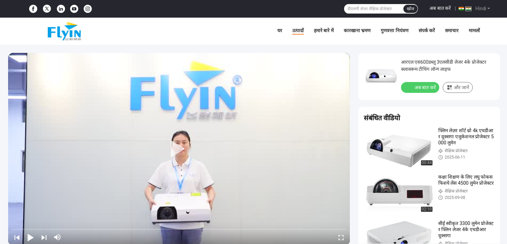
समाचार (452, 30)
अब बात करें (440, 8)
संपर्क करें (427, 30)
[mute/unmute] (57, 237)
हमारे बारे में (324, 30)
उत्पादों (298, 30)
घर (279, 30)
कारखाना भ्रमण (357, 30)
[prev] (17, 237)
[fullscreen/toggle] (341, 237)
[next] (44, 237)
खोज (410, 8)
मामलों (474, 30)
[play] (179, 149)
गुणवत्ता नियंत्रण (394, 30)
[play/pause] (30, 237)
